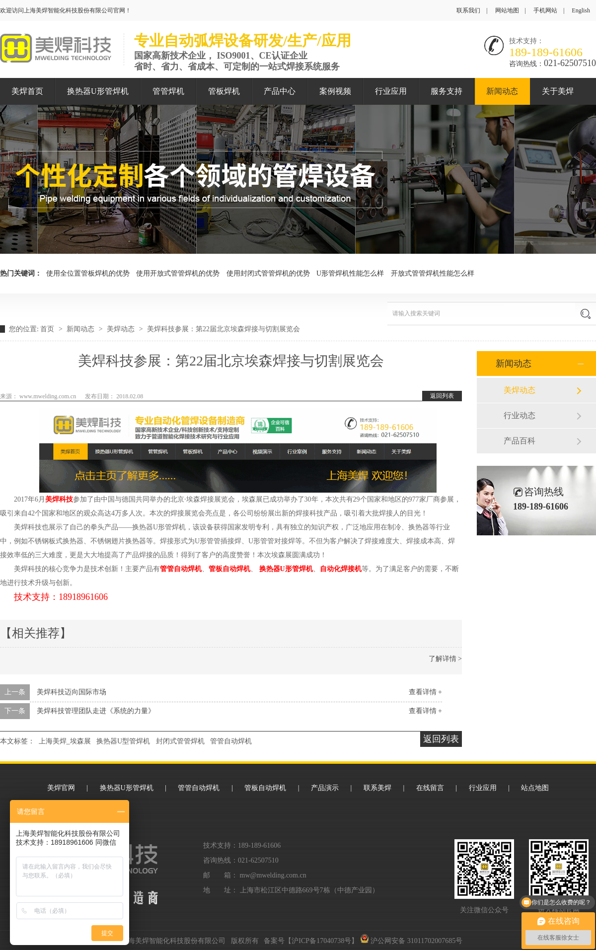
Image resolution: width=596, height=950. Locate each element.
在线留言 (430, 788)
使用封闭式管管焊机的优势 (268, 273)
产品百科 (519, 441)
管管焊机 (168, 91)
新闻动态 (502, 91)
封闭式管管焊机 (180, 741)
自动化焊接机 (341, 569)
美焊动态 (122, 329)
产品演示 (325, 788)
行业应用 (391, 91)
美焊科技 (59, 499)
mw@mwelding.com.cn (273, 875)
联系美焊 (377, 788)
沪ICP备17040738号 (321, 941)
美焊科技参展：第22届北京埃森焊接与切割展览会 (223, 329)
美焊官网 (61, 788)
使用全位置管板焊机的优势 (88, 273)
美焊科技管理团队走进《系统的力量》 (96, 711)
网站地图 (507, 10)
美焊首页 (27, 91)
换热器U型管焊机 (123, 741)
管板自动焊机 (229, 569)
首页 (48, 329)
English (581, 10)
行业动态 (519, 415)
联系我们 (468, 10)
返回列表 (442, 395)
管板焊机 (224, 91)
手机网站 (545, 10)
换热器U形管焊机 (98, 91)
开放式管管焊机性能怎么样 (432, 273)
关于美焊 (558, 91)
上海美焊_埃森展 (65, 741)
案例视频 (335, 91)
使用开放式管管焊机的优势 (178, 273)
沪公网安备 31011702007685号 (411, 941)
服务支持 (446, 91)
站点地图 (535, 788)
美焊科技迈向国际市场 (71, 692)
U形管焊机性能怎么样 (350, 273)
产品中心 (280, 91)
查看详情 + (425, 692)
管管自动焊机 (181, 569)
